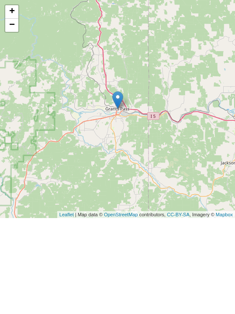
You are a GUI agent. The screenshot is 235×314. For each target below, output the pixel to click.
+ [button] (12, 11)
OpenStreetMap (121, 214)
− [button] (12, 25)
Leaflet (66, 214)
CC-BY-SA (178, 214)
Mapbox (224, 214)
